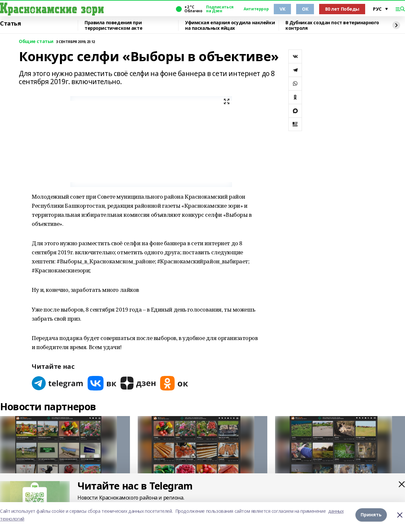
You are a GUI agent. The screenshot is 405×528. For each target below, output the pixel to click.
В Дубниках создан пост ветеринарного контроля (332, 25)
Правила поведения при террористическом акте (113, 25)
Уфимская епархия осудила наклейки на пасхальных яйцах (230, 25)
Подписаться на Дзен (219, 9)
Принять (371, 515)
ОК (305, 9)
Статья (10, 23)
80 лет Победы (342, 9)
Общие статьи (36, 41)
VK (282, 9)
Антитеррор (256, 9)
